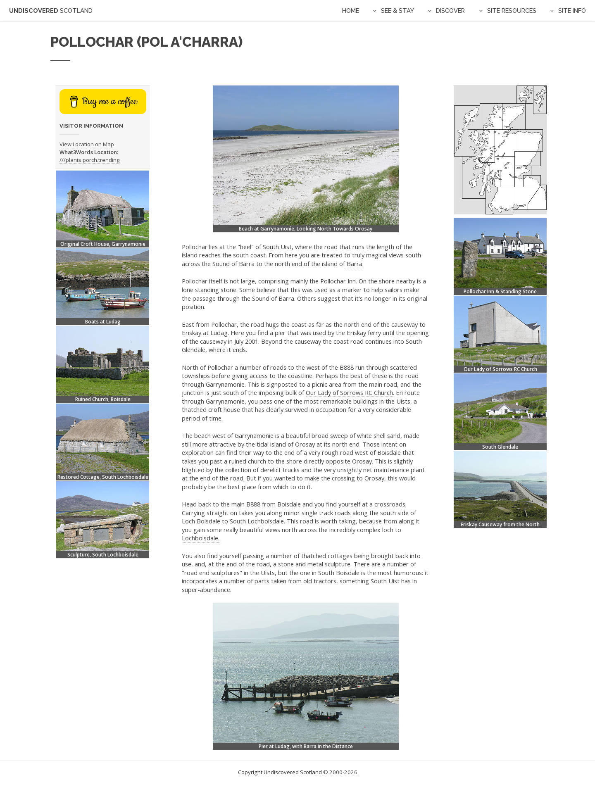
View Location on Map (87, 144)
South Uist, (278, 246)
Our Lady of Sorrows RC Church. (350, 392)
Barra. (355, 263)
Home (350, 10)
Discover (450, 10)
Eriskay (191, 332)
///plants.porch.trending (89, 160)
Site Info (572, 10)
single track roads (326, 513)
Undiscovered (51, 10)
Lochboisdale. (200, 538)
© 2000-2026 (340, 772)
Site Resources (511, 10)
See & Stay (397, 10)
